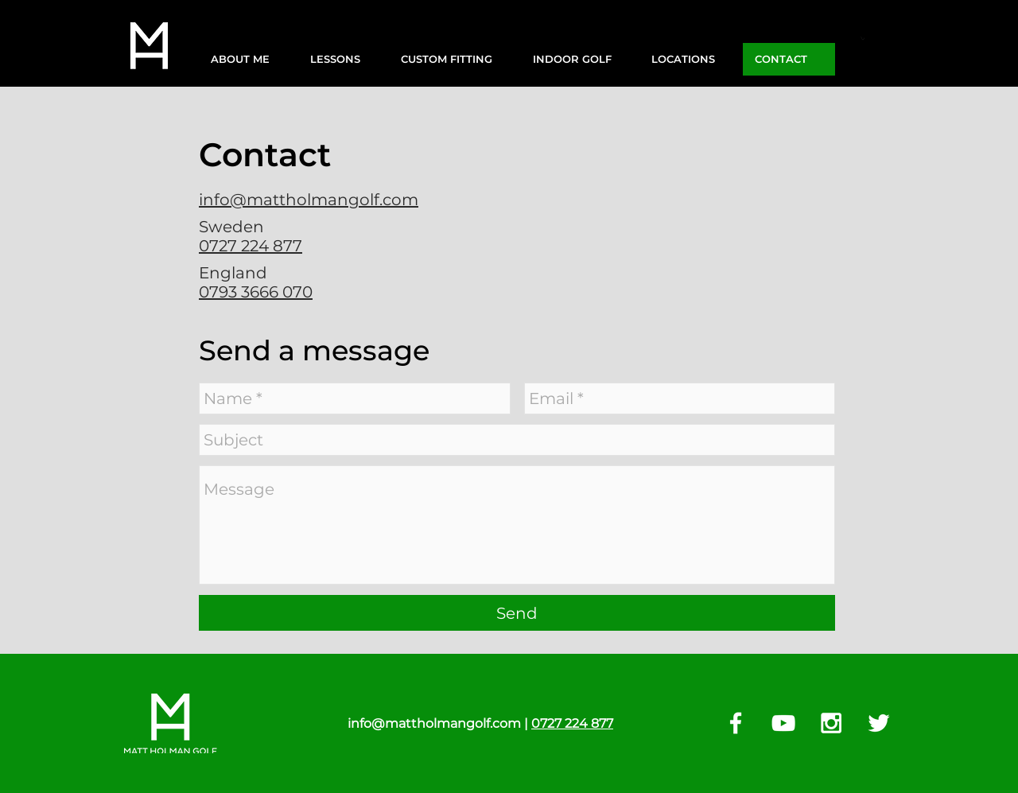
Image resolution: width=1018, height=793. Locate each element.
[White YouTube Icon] (783, 723)
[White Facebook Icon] (735, 723)
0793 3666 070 (256, 291)
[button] (248, 59)
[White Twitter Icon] (879, 723)
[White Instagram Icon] (831, 723)
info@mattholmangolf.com (308, 199)
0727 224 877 (250, 245)
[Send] (517, 613)
